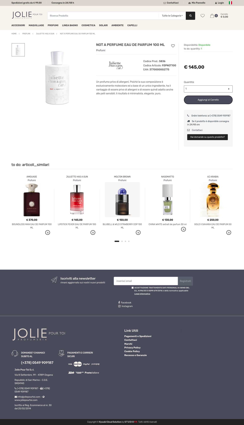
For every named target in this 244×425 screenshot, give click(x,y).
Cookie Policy (132, 351)
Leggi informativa (142, 294)
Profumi (53, 25)
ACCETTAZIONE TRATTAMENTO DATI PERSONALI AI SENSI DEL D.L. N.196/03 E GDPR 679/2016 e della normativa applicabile (162, 291)
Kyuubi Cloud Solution (110, 422)
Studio (130, 422)
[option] (58, 76)
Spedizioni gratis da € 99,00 (27, 3)
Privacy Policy (132, 347)
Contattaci (171, 3)
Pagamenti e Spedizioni (137, 336)
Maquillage (36, 25)
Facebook (124, 302)
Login (219, 3)
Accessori (18, 25)
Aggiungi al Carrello (208, 99)
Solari (103, 25)
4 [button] (128, 241)
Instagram (125, 306)
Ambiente (117, 25)
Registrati (185, 281)
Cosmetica (88, 25)
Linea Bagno (70, 25)
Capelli (132, 25)
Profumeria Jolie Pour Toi (197, 330)
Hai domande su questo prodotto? (207, 137)
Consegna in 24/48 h (63, 3)
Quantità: (189, 82)
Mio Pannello (196, 3)
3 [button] (125, 241)
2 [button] (122, 241)
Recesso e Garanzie (135, 355)
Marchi (128, 343)
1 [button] (117, 241)
